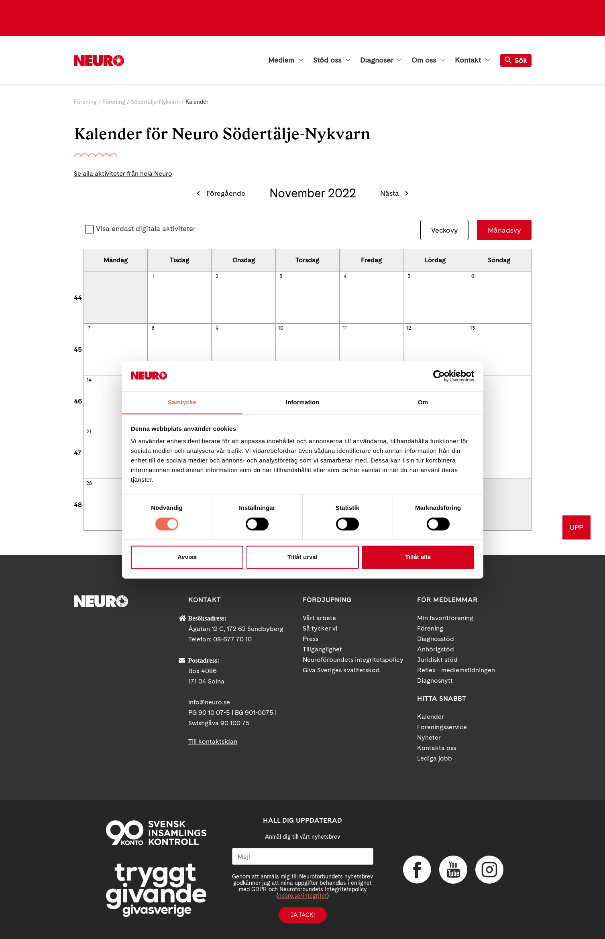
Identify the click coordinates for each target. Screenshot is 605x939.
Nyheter (429, 737)
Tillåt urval (302, 557)
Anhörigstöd (435, 649)
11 (345, 328)
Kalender (430, 716)
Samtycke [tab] (182, 402)
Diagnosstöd (435, 639)
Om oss (428, 60)
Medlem (286, 60)
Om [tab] (423, 402)
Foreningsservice (442, 727)
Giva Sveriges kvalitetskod (341, 670)
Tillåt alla (418, 557)
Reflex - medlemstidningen (456, 670)
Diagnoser (381, 60)
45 (78, 349)
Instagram (489, 870)
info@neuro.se (209, 702)
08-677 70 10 (232, 639)
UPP (576, 527)
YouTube (453, 870)
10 (280, 328)
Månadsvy (504, 230)
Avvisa (187, 557)
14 (89, 380)
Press (310, 639)
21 (89, 431)
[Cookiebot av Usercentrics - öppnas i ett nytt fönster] (439, 376)
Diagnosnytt (435, 680)
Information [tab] (303, 402)
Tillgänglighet (322, 649)
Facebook (417, 870)
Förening (85, 102)
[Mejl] (302, 856)
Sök (516, 60)
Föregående (225, 193)
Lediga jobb (434, 758)
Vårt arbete (319, 618)
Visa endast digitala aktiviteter (146, 228)
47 (77, 453)
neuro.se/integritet (302, 895)
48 (77, 505)
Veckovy (444, 230)
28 (89, 483)
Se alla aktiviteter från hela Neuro (123, 173)
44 (78, 298)
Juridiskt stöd (437, 659)
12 (408, 328)
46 (78, 401)
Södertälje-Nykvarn (155, 102)
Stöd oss (331, 60)
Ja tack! (303, 915)
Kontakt (472, 60)
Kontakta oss (436, 748)
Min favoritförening (445, 618)
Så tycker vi (320, 628)
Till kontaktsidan (212, 741)
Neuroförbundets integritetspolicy (353, 659)
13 (472, 328)
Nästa (389, 193)
